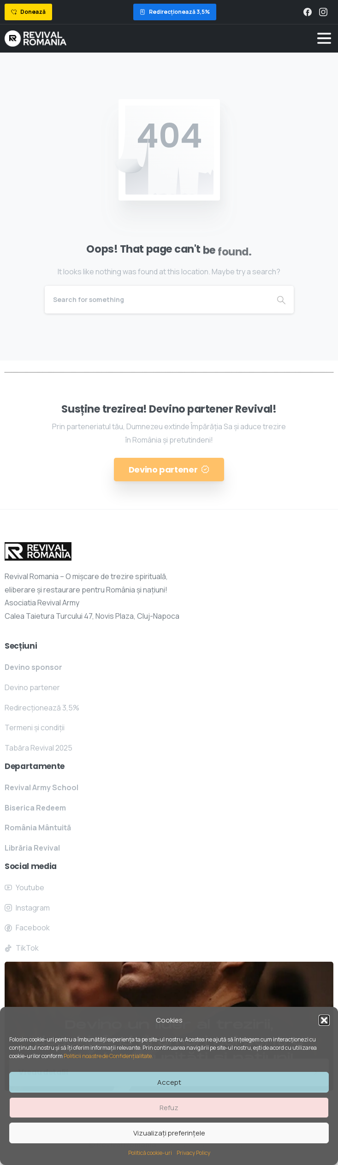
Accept (169, 1082)
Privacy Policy (193, 1153)
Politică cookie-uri (150, 1153)
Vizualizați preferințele (169, 1133)
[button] (324, 1020)
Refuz (169, 1107)
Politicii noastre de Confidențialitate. (109, 1056)
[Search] (157, 299)
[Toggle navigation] (324, 38)
